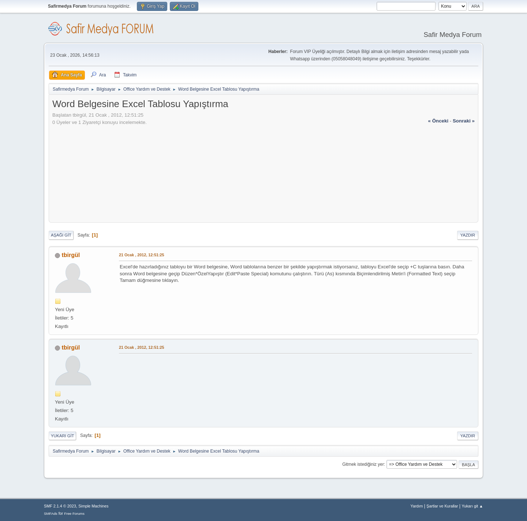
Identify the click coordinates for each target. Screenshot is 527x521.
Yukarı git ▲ (472, 506)
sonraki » (464, 121)
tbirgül (70, 255)
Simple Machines (93, 506)
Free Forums (74, 513)
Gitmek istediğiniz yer (363, 464)
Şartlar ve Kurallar (442, 506)
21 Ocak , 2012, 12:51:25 (141, 255)
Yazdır (467, 235)
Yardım (417, 506)
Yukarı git (62, 436)
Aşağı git (61, 235)
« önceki (438, 121)
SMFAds (50, 513)
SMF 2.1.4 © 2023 (60, 506)
